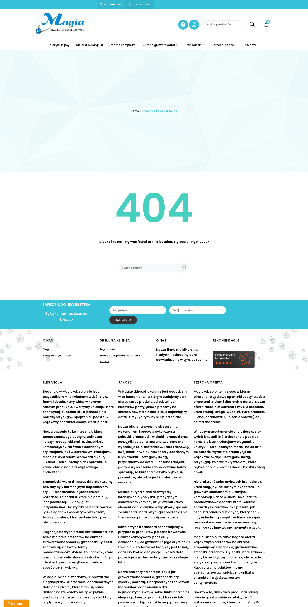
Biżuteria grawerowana (160, 45)
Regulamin (107, 349)
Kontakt (105, 362)
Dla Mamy (248, 45)
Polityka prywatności (57, 355)
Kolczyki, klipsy (58, 45)
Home (135, 111)
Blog (46, 349)
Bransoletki (195, 45)
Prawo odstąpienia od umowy (119, 355)
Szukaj (250, 24)
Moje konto (141, 4)
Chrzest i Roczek (223, 45)
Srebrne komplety (122, 45)
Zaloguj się (113, 4)
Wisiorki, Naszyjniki (89, 45)
